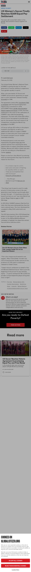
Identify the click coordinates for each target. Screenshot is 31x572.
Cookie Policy (15, 569)
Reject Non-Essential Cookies (15, 566)
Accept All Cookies (15, 560)
